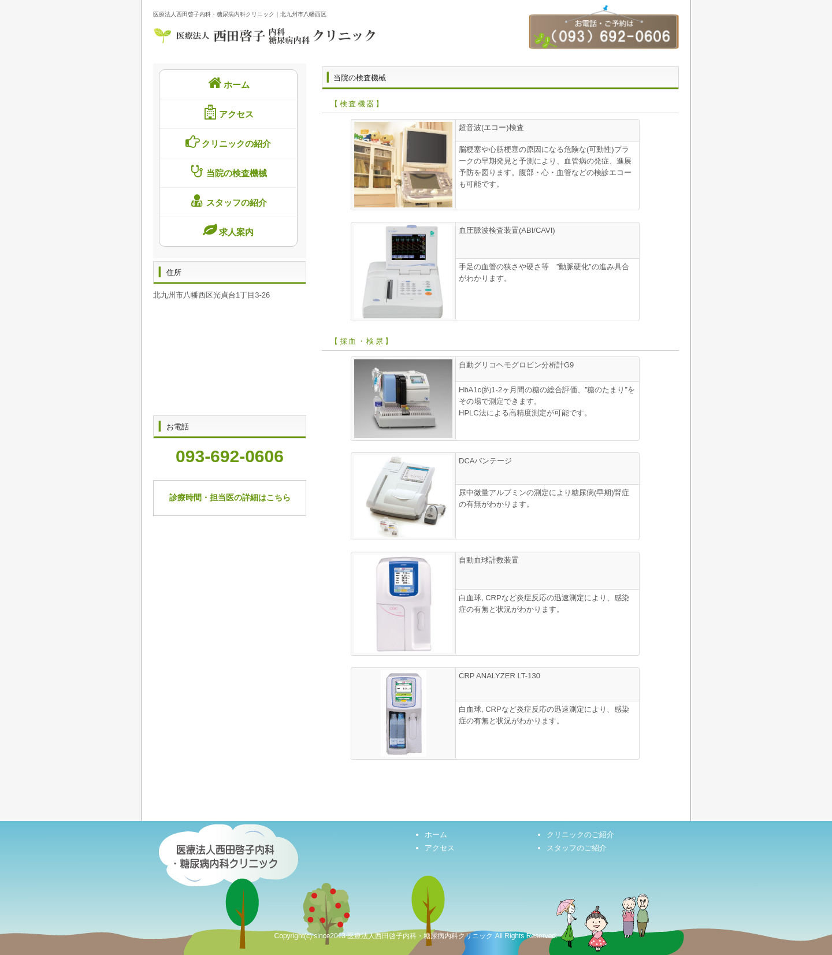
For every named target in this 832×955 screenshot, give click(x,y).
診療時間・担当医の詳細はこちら (230, 497)
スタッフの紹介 (227, 201)
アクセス (227, 112)
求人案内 (227, 230)
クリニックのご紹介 (580, 834)
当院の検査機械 (227, 171)
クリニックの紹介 (227, 142)
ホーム (227, 83)
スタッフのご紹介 (577, 847)
